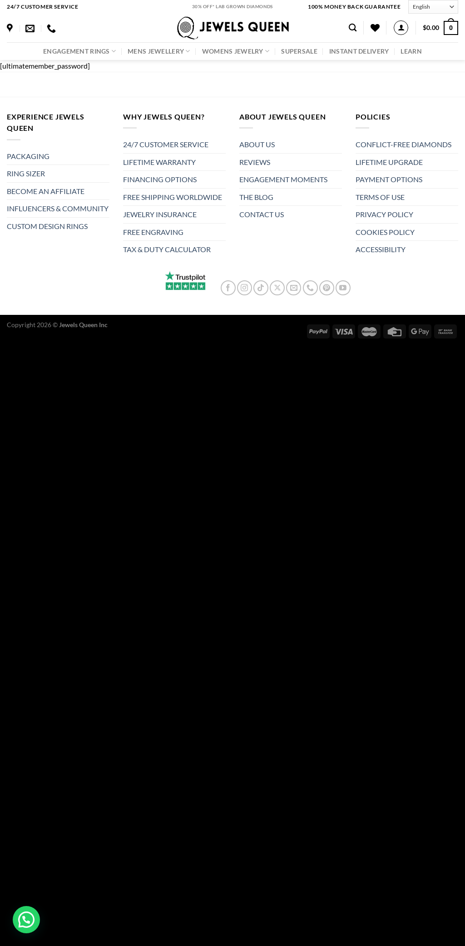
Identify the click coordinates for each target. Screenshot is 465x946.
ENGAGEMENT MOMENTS (283, 179)
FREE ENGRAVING (153, 232)
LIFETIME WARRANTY (159, 162)
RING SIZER (26, 173)
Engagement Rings (79, 51)
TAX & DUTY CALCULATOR (167, 249)
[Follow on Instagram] (244, 287)
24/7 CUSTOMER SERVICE (165, 144)
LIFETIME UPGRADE (389, 162)
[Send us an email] (293, 287)
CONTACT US (261, 214)
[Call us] (310, 287)
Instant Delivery (359, 51)
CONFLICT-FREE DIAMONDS (403, 144)
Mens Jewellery (159, 51)
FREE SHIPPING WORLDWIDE (172, 197)
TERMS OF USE (380, 197)
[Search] (352, 28)
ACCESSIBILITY (381, 249)
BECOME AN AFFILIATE (45, 191)
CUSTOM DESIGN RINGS (47, 226)
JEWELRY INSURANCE (160, 214)
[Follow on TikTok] (260, 287)
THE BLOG (256, 197)
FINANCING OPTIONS (160, 179)
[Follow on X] (277, 287)
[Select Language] (433, 6)
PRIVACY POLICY (384, 214)
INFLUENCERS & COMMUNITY (58, 208)
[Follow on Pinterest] (326, 287)
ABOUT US (257, 144)
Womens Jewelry (236, 51)
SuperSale (299, 51)
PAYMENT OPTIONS (389, 179)
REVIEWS (254, 162)
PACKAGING (28, 156)
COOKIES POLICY (385, 232)
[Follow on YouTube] (343, 287)
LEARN (411, 51)
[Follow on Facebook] (228, 287)
